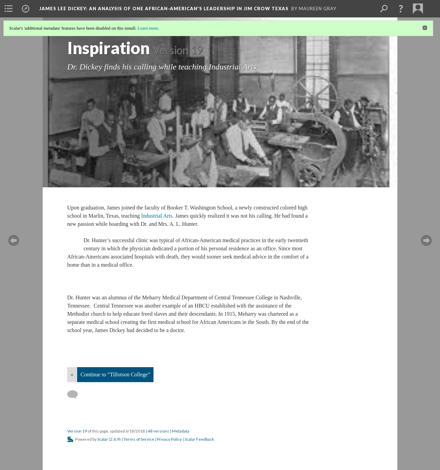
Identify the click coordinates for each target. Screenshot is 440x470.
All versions (158, 431)
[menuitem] (8, 8)
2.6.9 (114, 439)
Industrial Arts (157, 216)
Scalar (102, 439)
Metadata (180, 431)
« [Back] (72, 374)
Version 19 (77, 431)
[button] (400, 8)
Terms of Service (138, 439)
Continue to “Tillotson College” (115, 374)
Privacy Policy (169, 439)
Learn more (147, 28)
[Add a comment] (75, 394)
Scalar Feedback (199, 439)
